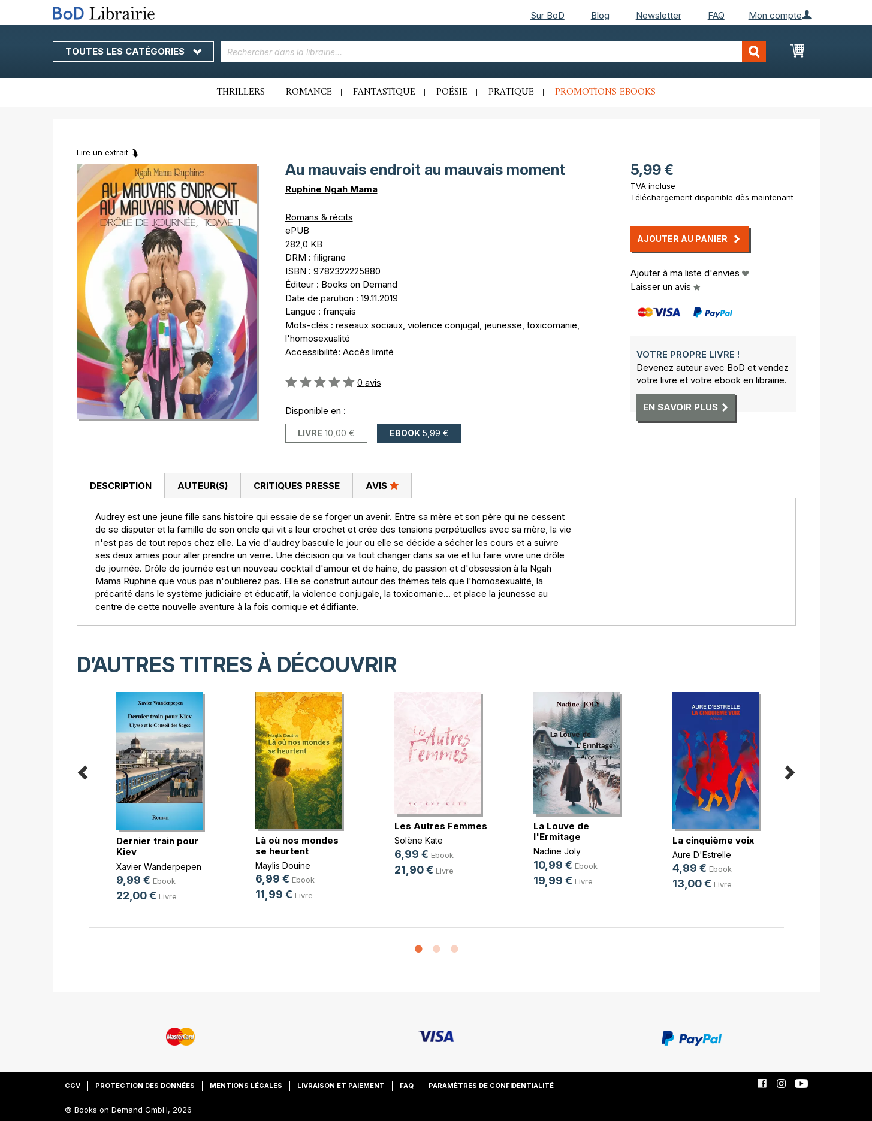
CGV (72, 1085)
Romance (309, 92)
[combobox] (493, 51)
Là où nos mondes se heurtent (297, 846)
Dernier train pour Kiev (157, 846)
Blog (600, 15)
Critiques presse (297, 485)
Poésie (451, 92)
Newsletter (658, 15)
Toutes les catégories (133, 51)
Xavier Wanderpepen (158, 867)
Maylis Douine (282, 865)
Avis (382, 485)
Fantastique (384, 92)
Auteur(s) (202, 485)
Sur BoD (547, 15)
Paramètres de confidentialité (491, 1085)
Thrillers (241, 92)
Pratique (511, 92)
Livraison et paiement (341, 1085)
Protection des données (145, 1085)
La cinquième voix (713, 840)
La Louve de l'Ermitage (561, 831)
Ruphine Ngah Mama (331, 189)
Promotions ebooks (605, 92)
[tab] (120, 486)
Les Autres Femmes (440, 826)
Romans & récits (319, 217)
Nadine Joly (557, 851)
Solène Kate (418, 840)
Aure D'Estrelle (701, 855)
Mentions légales (246, 1085)
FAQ (716, 15)
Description (121, 485)
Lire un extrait (102, 152)
